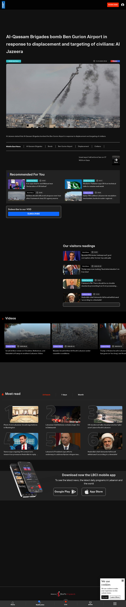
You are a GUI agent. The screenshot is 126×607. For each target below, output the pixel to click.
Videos (10, 318)
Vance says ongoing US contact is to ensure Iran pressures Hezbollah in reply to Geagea (21, 453)
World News (30, 192)
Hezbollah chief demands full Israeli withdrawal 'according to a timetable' (100, 298)
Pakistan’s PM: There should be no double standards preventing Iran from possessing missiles (98, 284)
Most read (12, 393)
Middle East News (32, 180)
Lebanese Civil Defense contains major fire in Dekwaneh (63, 426)
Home (13, 604)
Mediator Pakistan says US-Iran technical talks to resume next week (99, 185)
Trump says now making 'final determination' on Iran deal (100, 270)
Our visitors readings (79, 246)
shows (90, 604)
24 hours (46, 394)
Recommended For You (27, 174)
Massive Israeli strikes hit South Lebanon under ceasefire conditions (72, 352)
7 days (63, 394)
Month (79, 394)
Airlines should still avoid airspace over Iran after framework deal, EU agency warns (43, 197)
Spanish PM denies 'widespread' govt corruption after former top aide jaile (96, 256)
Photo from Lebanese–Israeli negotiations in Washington (20, 426)
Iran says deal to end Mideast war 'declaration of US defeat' (39, 185)
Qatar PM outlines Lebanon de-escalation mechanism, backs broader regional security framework (99, 197)
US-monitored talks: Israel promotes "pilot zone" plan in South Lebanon (104, 426)
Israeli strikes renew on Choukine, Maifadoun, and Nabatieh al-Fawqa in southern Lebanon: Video (25, 352)
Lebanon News (88, 192)
